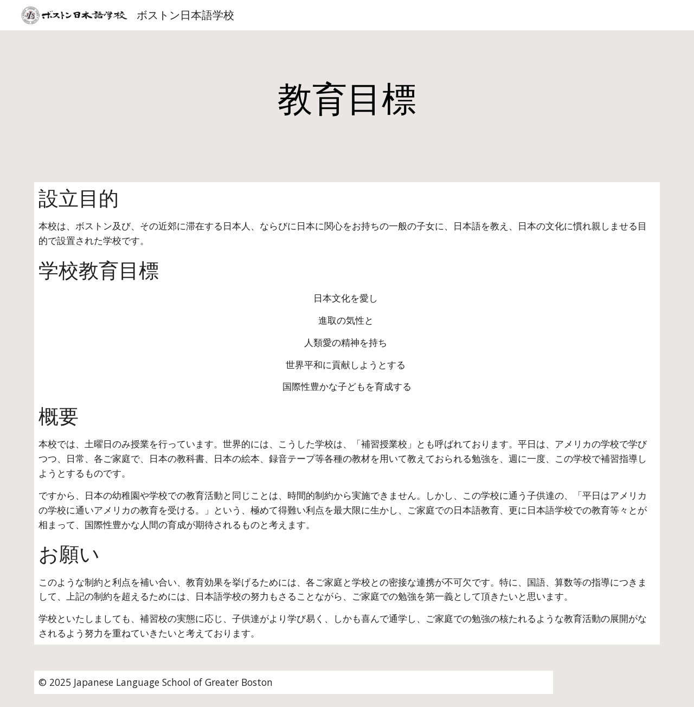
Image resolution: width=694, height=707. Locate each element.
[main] (347, 100)
